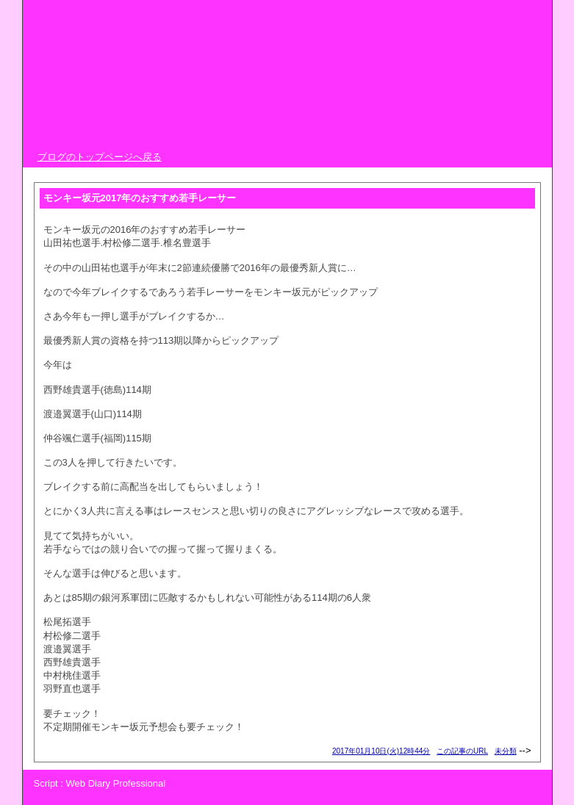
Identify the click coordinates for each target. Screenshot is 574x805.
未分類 (506, 751)
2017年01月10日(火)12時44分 (381, 751)
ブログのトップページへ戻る (99, 156)
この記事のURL (462, 751)
